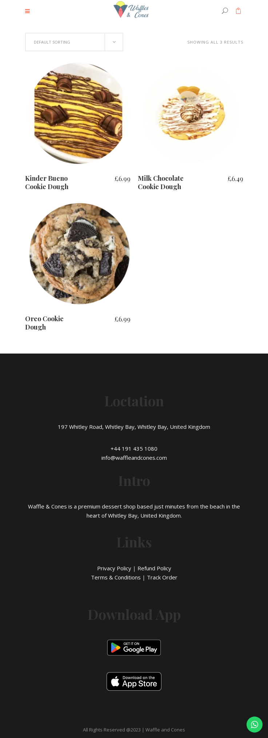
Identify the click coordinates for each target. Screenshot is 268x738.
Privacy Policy (114, 568)
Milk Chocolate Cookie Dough (161, 182)
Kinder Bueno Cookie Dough (46, 182)
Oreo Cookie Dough (44, 322)
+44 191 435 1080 (134, 448)
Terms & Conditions (116, 577)
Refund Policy (154, 568)
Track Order (162, 577)
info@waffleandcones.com (134, 457)
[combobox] (74, 42)
